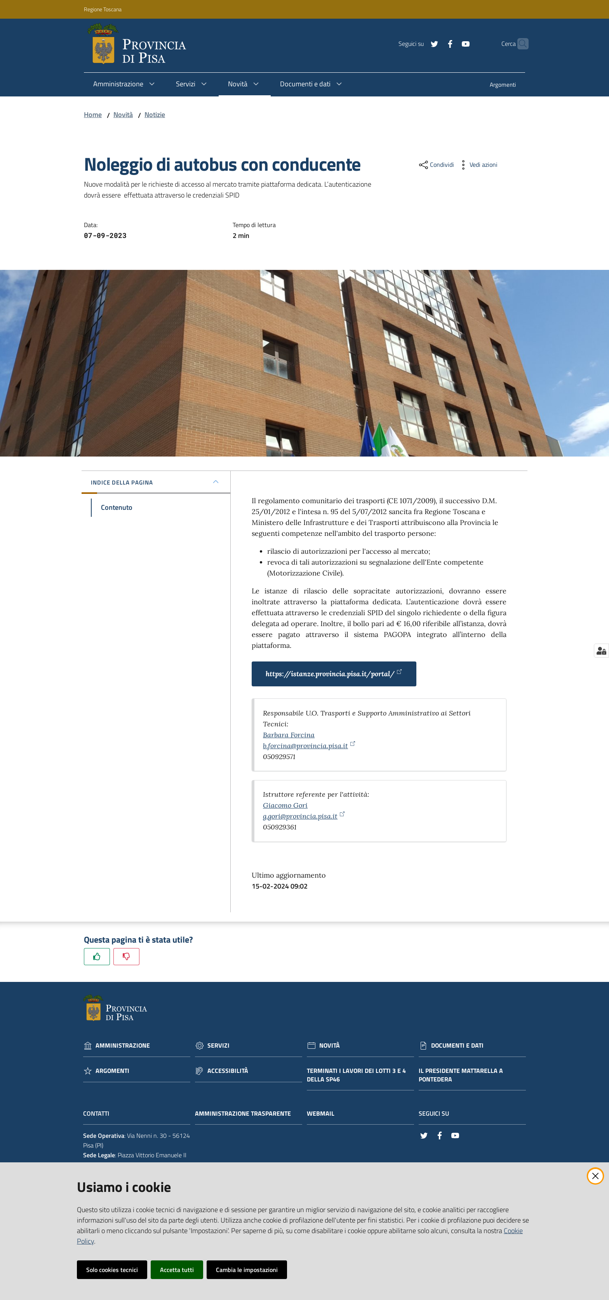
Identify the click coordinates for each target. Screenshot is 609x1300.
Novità (123, 114)
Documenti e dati (457, 1045)
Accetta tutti (177, 1269)
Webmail (324, 1113)
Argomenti (112, 1070)
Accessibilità (227, 1070)
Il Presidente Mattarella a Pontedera (461, 1075)
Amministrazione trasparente (247, 1113)
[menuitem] (502, 85)
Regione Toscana (103, 9)
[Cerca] (519, 44)
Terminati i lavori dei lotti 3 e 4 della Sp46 (356, 1075)
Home (93, 114)
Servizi (218, 1045)
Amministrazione (123, 1045)
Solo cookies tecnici (112, 1269)
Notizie (154, 114)
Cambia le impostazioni (247, 1269)
